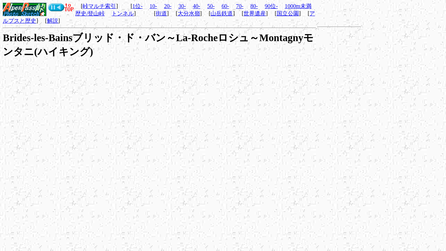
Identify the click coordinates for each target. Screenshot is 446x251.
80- (254, 6)
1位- (137, 6)
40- (196, 6)
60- (225, 6)
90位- (271, 6)
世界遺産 (255, 13)
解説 (52, 21)
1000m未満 (298, 6)
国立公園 (288, 13)
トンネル (123, 13)
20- (167, 6)
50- (211, 6)
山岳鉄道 (221, 13)
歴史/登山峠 (90, 13)
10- (153, 6)
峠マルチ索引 (99, 6)
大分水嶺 (189, 13)
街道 (161, 13)
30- (182, 6)
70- (239, 6)
